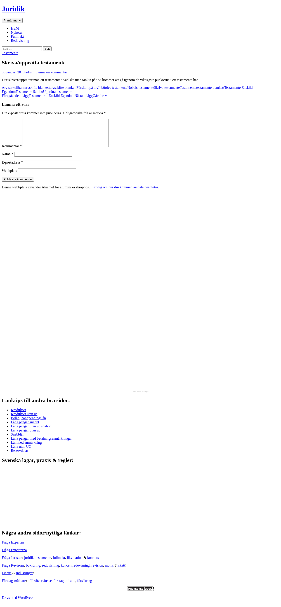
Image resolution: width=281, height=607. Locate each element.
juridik (29, 563)
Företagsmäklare (14, 586)
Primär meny (12, 20)
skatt (121, 571)
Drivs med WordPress (17, 603)
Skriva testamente (167, 87)
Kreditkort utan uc (24, 419)
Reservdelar (19, 456)
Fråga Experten (13, 548)
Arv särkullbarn (13, 87)
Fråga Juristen (12, 563)
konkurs (93, 563)
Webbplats (9, 176)
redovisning (50, 571)
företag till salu (65, 586)
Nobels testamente (140, 87)
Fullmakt (17, 36)
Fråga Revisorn (13, 571)
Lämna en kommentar (51, 72)
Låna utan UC (21, 452)
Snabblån (17, 440)
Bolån (15, 423)
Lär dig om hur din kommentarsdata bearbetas (125, 193)
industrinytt (24, 578)
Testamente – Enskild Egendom (38, 96)
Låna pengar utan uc (25, 436)
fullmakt (59, 563)
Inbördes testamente (112, 87)
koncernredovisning (75, 571)
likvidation (75, 563)
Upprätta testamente (57, 92)
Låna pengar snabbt (25, 427)
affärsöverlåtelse (40, 586)
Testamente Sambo (29, 92)
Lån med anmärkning (26, 448)
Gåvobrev (90, 96)
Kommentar (12, 151)
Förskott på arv (87, 87)
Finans (7, 578)
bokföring (33, 571)
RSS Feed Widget (140, 397)
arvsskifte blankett (63, 87)
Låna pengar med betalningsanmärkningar (41, 444)
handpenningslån (33, 423)
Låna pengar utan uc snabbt (31, 432)
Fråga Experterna (14, 555)
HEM (15, 28)
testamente (43, 563)
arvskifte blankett (37, 87)
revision (97, 571)
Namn (7, 159)
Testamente (10, 53)
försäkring (84, 586)
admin (29, 72)
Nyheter (17, 32)
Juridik (13, 9)
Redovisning (20, 40)
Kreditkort (18, 415)
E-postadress (12, 168)
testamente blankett (210, 87)
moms (109, 571)
